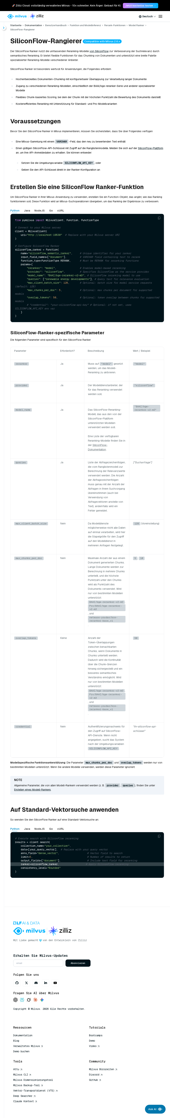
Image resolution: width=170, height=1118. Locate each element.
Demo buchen (21, 1051)
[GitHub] (17, 983)
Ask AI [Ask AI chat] (155, 1109)
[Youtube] (55, 983)
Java (27, 210)
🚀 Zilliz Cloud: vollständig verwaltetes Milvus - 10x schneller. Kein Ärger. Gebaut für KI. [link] (66, 5)
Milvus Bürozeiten (103, 1069)
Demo (92, 1040)
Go (51, 210)
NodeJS (39, 210)
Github (95, 1080)
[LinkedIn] (45, 983)
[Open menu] (160, 16)
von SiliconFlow (99, 51)
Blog (16, 1040)
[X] (26, 983)
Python (15, 210)
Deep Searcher (24, 1096)
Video (94, 1046)
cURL (60, 210)
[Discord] (36, 983)
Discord (96, 1074)
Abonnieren (78, 963)
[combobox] (147, 16)
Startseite (16, 25)
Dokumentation (33, 25)
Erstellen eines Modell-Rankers (32, 789)
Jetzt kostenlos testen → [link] (140, 5)
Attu (17, 1069)
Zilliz (82, 940)
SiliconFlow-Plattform (150, 148)
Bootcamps (95, 1035)
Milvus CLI (22, 1074)
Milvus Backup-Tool (28, 1085)
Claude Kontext (25, 1101)
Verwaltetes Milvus (28, 1046)
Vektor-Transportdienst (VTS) (35, 1090)
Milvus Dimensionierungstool (33, 1080)
